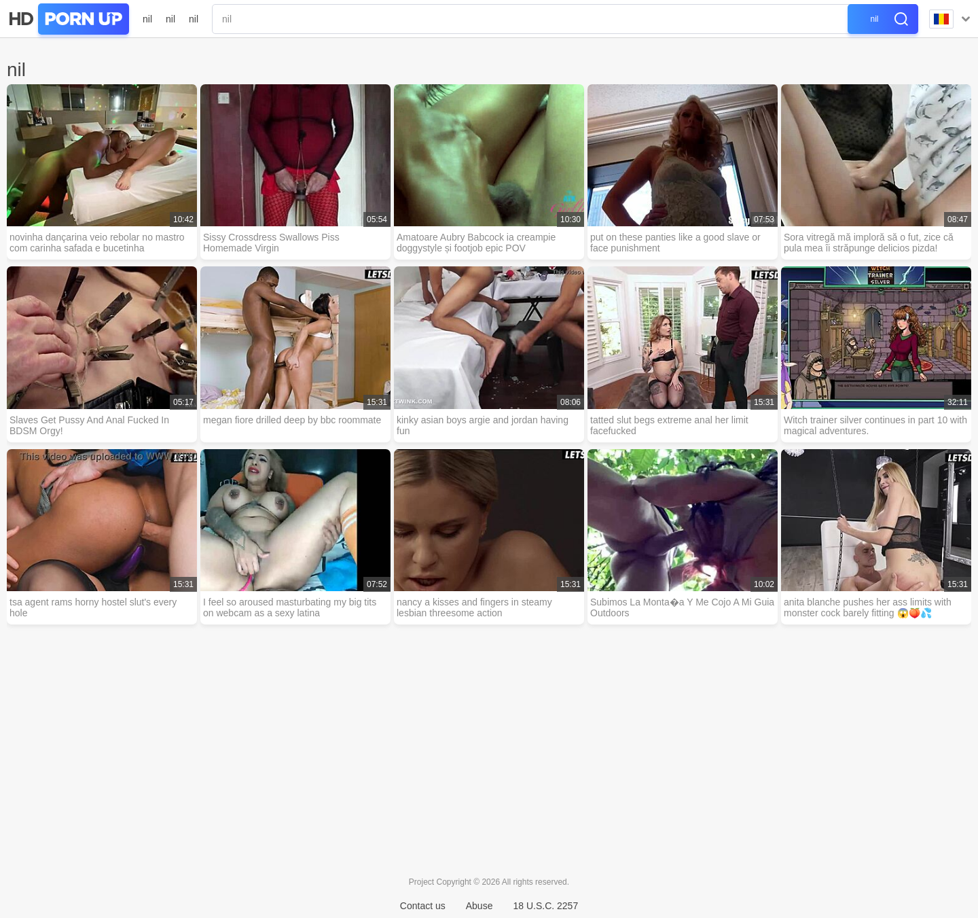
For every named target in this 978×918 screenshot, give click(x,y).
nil (147, 19)
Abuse (479, 905)
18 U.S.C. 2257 (545, 905)
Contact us (423, 905)
